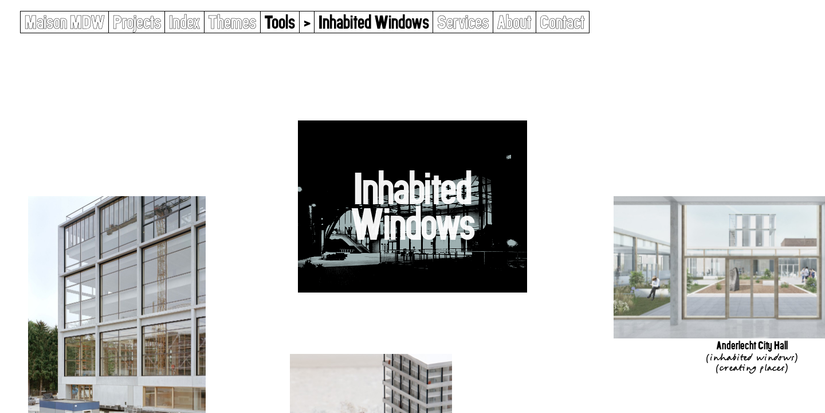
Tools (279, 22)
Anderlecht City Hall (752, 346)
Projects (137, 22)
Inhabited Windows (751, 357)
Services (463, 22)
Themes (232, 22)
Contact (562, 22)
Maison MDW (65, 22)
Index (184, 22)
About (514, 22)
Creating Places (751, 367)
